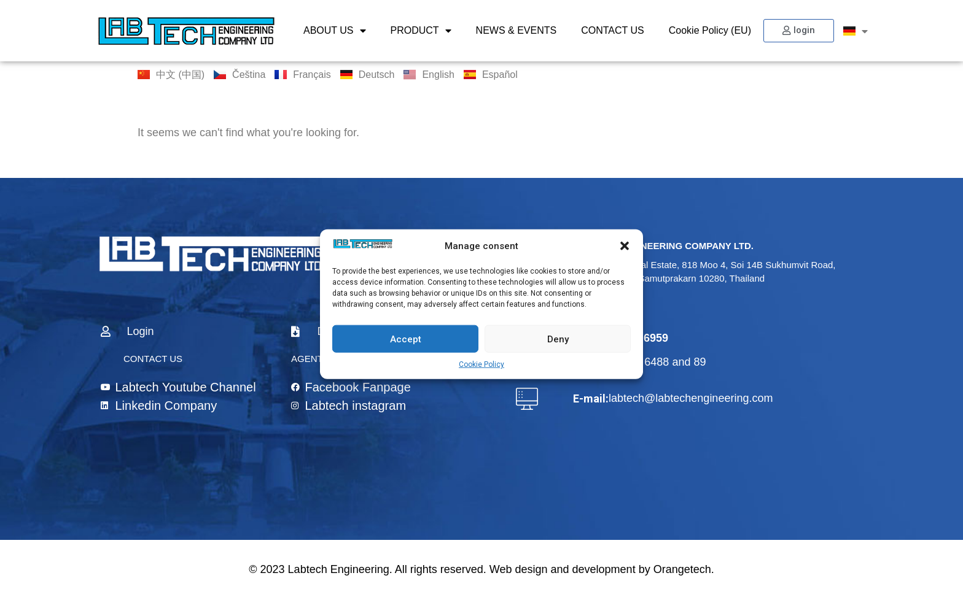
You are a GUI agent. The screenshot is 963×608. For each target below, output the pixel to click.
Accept (405, 338)
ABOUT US (334, 31)
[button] (624, 246)
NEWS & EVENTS (516, 30)
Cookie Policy (481, 364)
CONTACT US (612, 30)
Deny (558, 338)
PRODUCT (421, 31)
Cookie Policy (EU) (710, 30)
